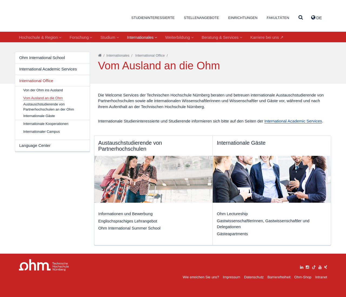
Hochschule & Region (40, 37)
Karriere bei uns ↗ (267, 37)
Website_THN (45, 17)
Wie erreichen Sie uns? (201, 277)
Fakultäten (278, 18)
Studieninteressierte (153, 18)
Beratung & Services (222, 37)
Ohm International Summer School (129, 228)
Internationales (142, 37)
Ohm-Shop (302, 277)
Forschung (80, 37)
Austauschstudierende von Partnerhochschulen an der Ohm (48, 106)
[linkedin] (301, 266)
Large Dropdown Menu (44, 265)
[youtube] (320, 266)
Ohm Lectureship (232, 213)
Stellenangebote (201, 18)
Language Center (35, 145)
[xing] (325, 266)
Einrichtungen (242, 18)
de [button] (316, 17)
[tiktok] (314, 266)
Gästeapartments (232, 233)
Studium (109, 37)
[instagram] (307, 266)
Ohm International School (42, 57)
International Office (36, 80)
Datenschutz (254, 277)
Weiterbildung (179, 37)
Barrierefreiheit (278, 277)
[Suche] (300, 17)
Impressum (231, 277)
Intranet (321, 277)
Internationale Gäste (39, 116)
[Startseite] (100, 55)
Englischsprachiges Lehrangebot (127, 221)
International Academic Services (48, 69)
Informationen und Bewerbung (125, 213)
